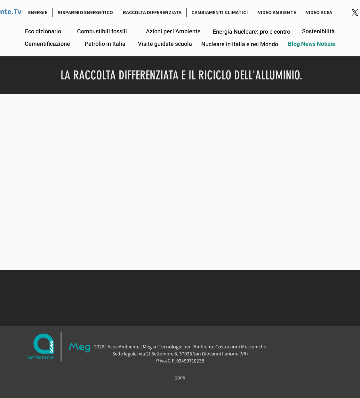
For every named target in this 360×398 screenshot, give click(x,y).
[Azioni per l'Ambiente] (173, 31)
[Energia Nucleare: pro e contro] (252, 32)
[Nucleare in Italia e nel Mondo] (240, 44)
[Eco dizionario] (43, 31)
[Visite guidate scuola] (165, 44)
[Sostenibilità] (318, 31)
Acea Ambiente (124, 346)
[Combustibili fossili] (102, 31)
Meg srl (150, 346)
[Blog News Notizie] (312, 44)
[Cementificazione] (47, 44)
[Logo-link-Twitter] (354, 12)
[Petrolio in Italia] (105, 44)
